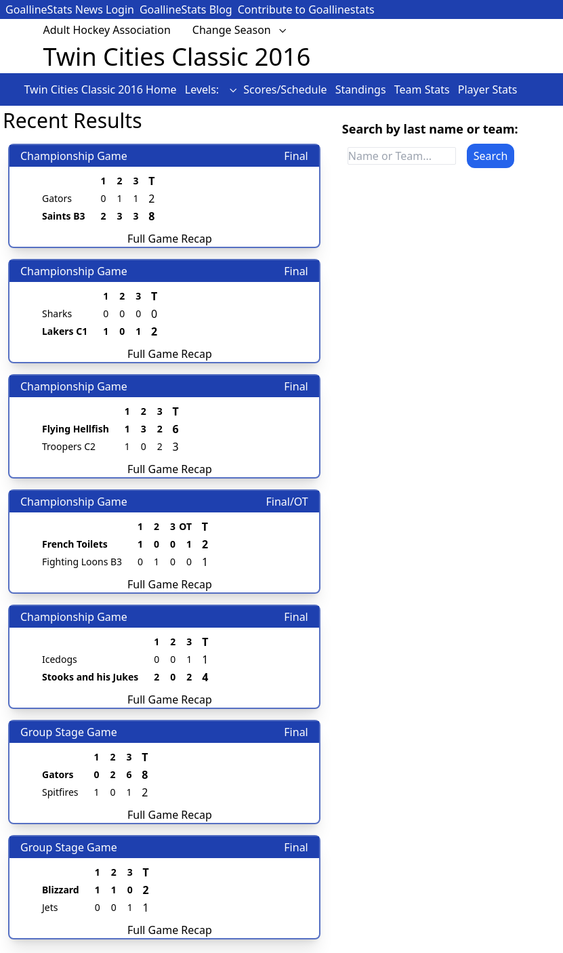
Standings (362, 89)
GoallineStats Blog (186, 9)
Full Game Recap (169, 238)
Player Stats (488, 89)
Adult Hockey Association (107, 29)
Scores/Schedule (286, 89)
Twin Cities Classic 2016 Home (102, 89)
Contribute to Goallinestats (306, 9)
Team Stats (423, 89)
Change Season (239, 29)
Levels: (211, 89)
